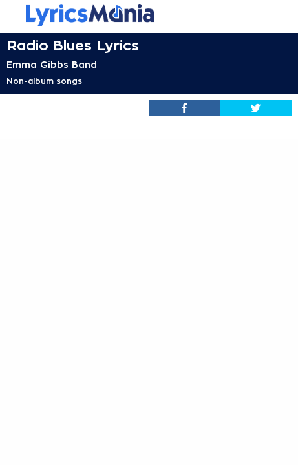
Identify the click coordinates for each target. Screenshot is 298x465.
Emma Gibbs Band (51, 64)
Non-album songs (44, 81)
